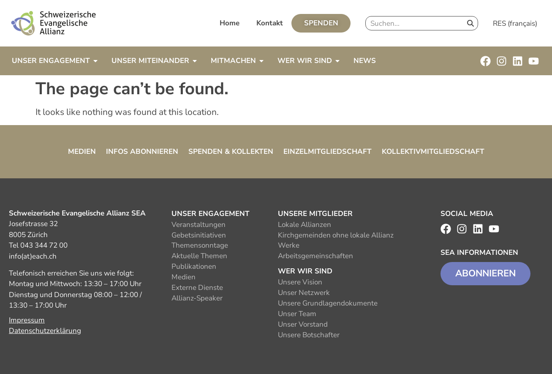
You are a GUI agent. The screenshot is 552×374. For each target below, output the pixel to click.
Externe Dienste (197, 287)
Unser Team (297, 314)
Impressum (27, 320)
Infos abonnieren (142, 151)
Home (229, 23)
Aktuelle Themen (199, 256)
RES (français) (515, 23)
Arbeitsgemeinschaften (315, 256)
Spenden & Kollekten (230, 151)
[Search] (470, 23)
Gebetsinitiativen (198, 235)
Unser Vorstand (303, 324)
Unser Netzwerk (304, 293)
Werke (288, 245)
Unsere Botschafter (309, 335)
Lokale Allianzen (304, 224)
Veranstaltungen (198, 224)
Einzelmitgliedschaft (327, 151)
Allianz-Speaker (197, 298)
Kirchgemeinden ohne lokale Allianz (336, 235)
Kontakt (269, 23)
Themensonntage (199, 245)
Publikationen (193, 266)
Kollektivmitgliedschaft (433, 151)
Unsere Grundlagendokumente (328, 303)
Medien (82, 151)
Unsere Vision (300, 282)
